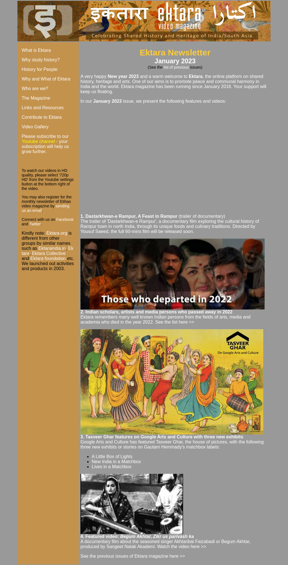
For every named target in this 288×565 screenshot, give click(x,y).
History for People (39, 69)
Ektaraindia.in (52, 248)
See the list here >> (174, 322)
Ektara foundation (48, 258)
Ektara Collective (49, 253)
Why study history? (41, 59)
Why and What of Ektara (46, 79)
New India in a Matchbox (116, 461)
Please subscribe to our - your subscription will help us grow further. (45, 144)
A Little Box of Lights (112, 456)
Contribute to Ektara (42, 117)
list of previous (177, 67)
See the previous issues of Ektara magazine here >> (132, 556)
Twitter (34, 224)
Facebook (64, 219)
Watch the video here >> (181, 546)
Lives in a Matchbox (111, 466)
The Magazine (36, 98)
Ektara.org (56, 233)
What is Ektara (36, 50)
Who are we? (35, 88)
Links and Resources (43, 107)
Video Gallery (35, 126)
